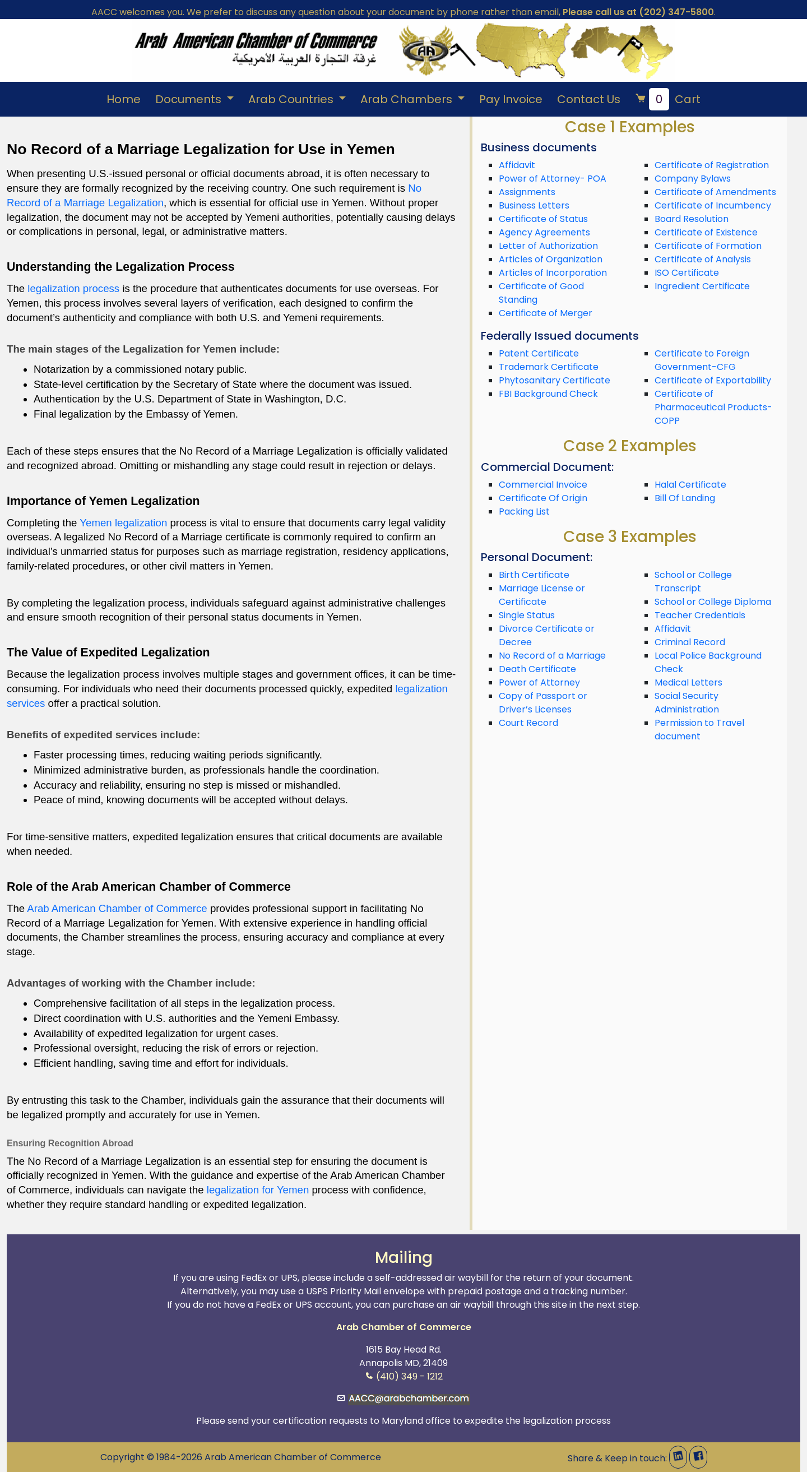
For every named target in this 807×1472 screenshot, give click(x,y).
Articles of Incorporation (553, 272)
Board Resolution (692, 218)
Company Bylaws (693, 178)
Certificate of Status (543, 218)
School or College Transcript (693, 581)
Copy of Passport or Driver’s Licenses (543, 702)
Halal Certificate (690, 484)
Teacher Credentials (700, 615)
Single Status (527, 615)
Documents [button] (189, 99)
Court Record (528, 722)
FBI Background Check (548, 393)
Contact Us (588, 99)
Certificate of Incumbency (713, 205)
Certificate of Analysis (703, 259)
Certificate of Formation (708, 245)
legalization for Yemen (258, 1190)
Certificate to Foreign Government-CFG (702, 360)
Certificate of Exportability (713, 380)
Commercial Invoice (543, 484)
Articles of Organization (550, 259)
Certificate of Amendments (715, 192)
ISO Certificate (687, 272)
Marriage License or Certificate (542, 595)
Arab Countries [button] (292, 99)
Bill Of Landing (685, 498)
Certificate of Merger (545, 313)
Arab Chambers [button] (407, 99)
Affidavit (517, 165)
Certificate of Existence (706, 232)
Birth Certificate (534, 574)
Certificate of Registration (712, 165)
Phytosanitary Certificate (554, 380)
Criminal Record (690, 642)
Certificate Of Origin (543, 498)
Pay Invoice (510, 99)
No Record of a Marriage (552, 655)
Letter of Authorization (548, 245)
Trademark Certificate (549, 366)
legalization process (73, 288)
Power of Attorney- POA (552, 178)
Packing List (524, 511)
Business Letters (534, 205)
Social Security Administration (687, 702)
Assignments (527, 192)
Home (123, 99)
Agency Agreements (544, 232)
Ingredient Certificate (702, 286)
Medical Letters (688, 682)
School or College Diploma (713, 601)
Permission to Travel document (699, 729)
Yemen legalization (123, 523)
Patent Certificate (539, 353)
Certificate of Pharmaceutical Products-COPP (713, 407)
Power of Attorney (539, 682)
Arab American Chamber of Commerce (117, 908)
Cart (668, 99)
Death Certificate (537, 669)
